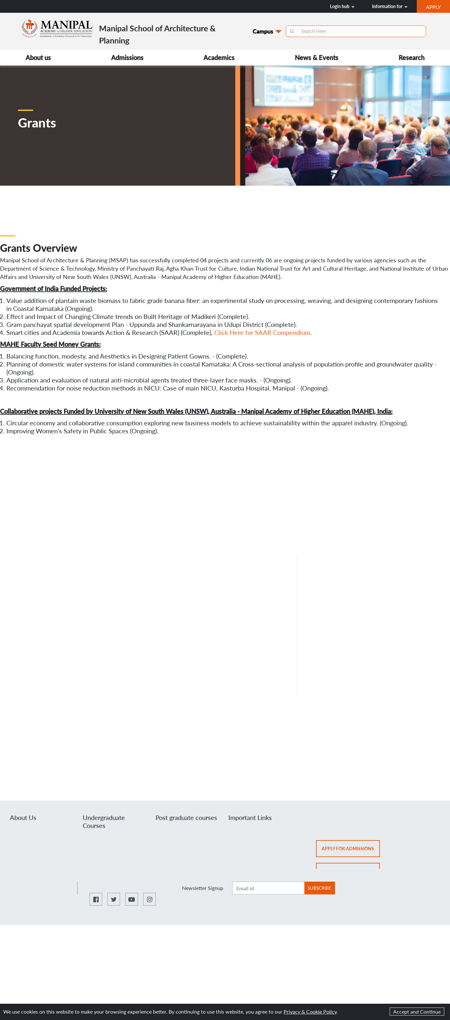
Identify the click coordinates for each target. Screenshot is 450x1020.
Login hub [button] (342, 6)
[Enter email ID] (268, 888)
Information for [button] (389, 6)
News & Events (316, 57)
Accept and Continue (417, 1011)
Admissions (127, 57)
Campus (263, 31)
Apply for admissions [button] (351, 850)
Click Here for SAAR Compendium (262, 332)
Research (411, 57)
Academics (218, 57)
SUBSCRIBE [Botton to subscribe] (319, 888)
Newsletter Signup (202, 888)
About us (38, 57)
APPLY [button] (438, 8)
